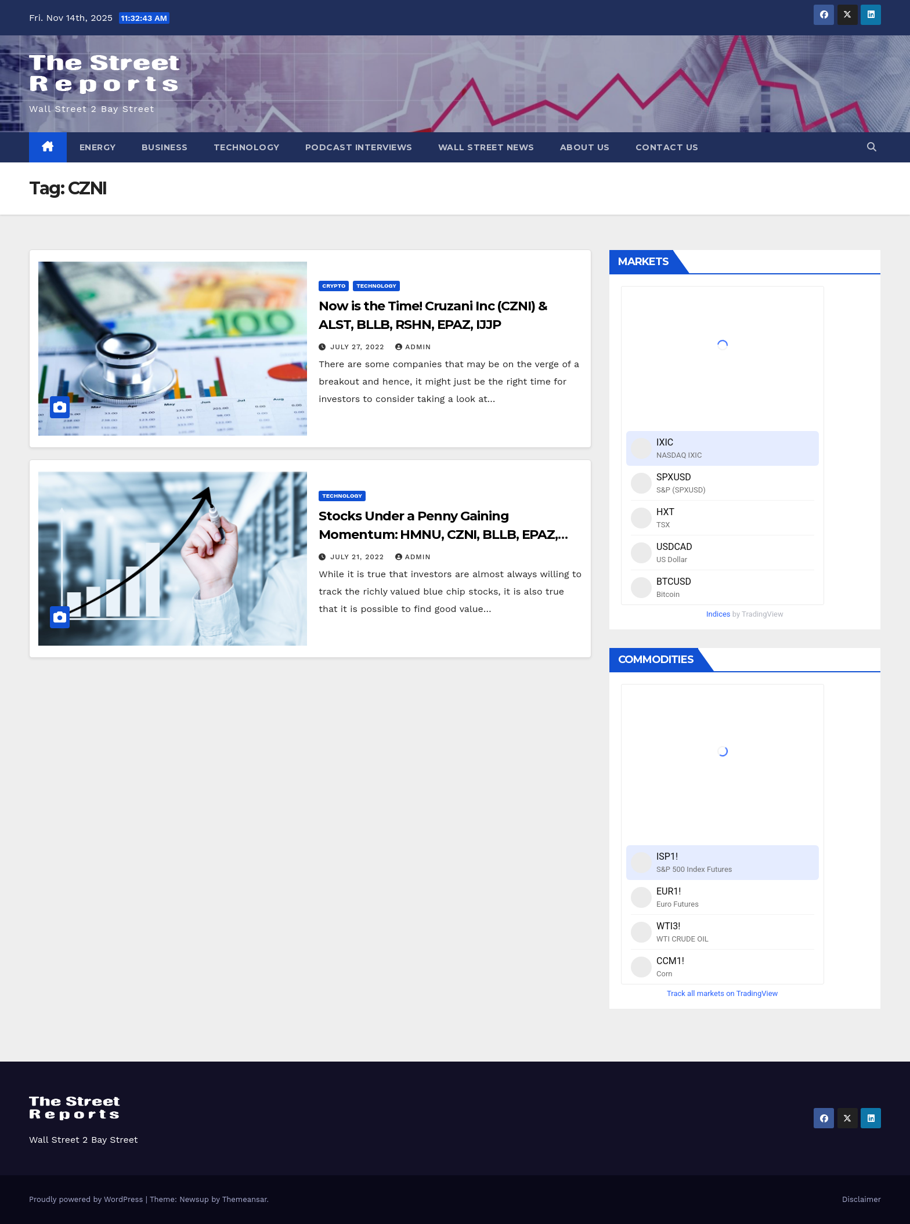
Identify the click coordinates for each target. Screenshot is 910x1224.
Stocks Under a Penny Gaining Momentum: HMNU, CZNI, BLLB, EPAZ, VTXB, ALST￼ (438, 534)
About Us (585, 147)
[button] (871, 147)
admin (413, 347)
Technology (247, 147)
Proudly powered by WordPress (87, 1199)
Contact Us (667, 147)
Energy (98, 147)
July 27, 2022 (358, 347)
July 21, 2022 (358, 557)
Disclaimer (861, 1199)
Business (165, 147)
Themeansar (244, 1199)
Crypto (333, 286)
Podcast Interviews (359, 147)
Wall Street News (486, 147)
